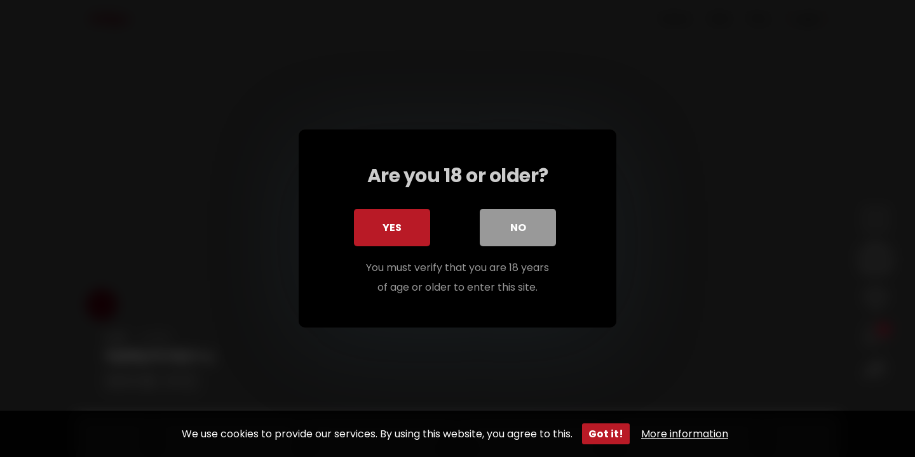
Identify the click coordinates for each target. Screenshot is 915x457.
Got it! (605, 434)
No (518, 227)
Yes (392, 227)
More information (684, 434)
